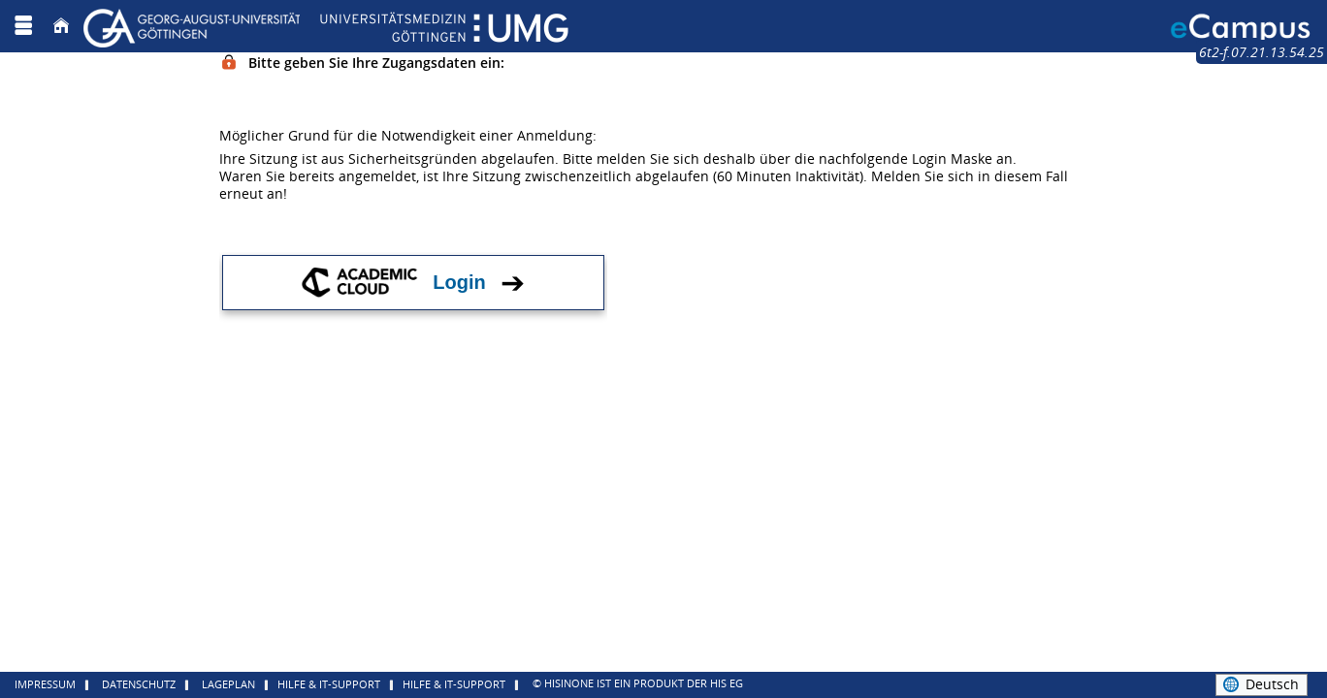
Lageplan (228, 684)
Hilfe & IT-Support (328, 684)
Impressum (45, 684)
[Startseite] (61, 26)
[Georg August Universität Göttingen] (325, 25)
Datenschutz (139, 684)
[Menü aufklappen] (23, 26)
